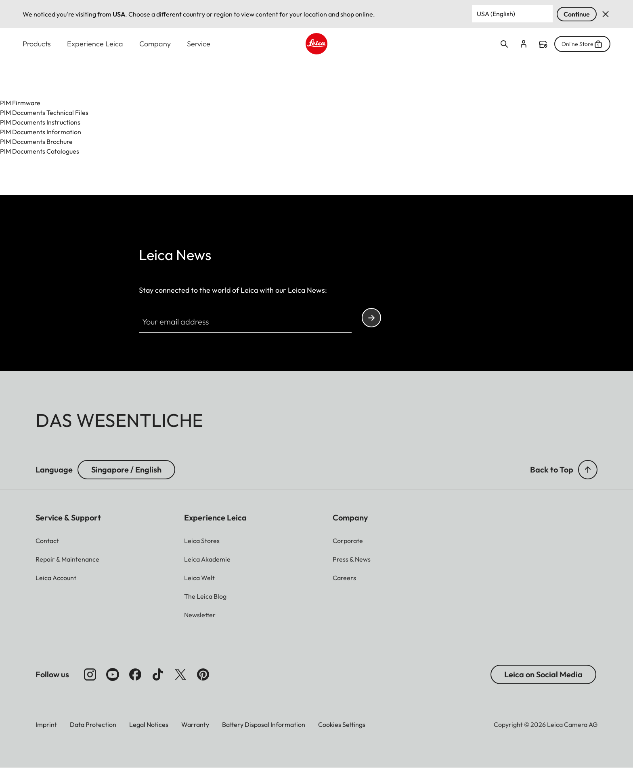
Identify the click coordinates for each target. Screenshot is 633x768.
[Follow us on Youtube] (113, 674)
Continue (577, 14)
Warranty (195, 724)
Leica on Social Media (543, 674)
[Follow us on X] (180, 674)
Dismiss (605, 14)
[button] (587, 469)
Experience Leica (95, 43)
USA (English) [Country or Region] (496, 14)
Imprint (46, 724)
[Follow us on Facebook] (135, 674)
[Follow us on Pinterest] (203, 674)
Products (37, 43)
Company (155, 43)
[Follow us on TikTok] (158, 674)
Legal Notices (148, 724)
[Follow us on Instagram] (90, 674)
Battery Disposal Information (263, 724)
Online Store (582, 44)
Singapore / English (126, 469)
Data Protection (93, 724)
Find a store (543, 44)
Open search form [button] (504, 44)
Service (198, 43)
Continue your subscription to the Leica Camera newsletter (371, 318)
